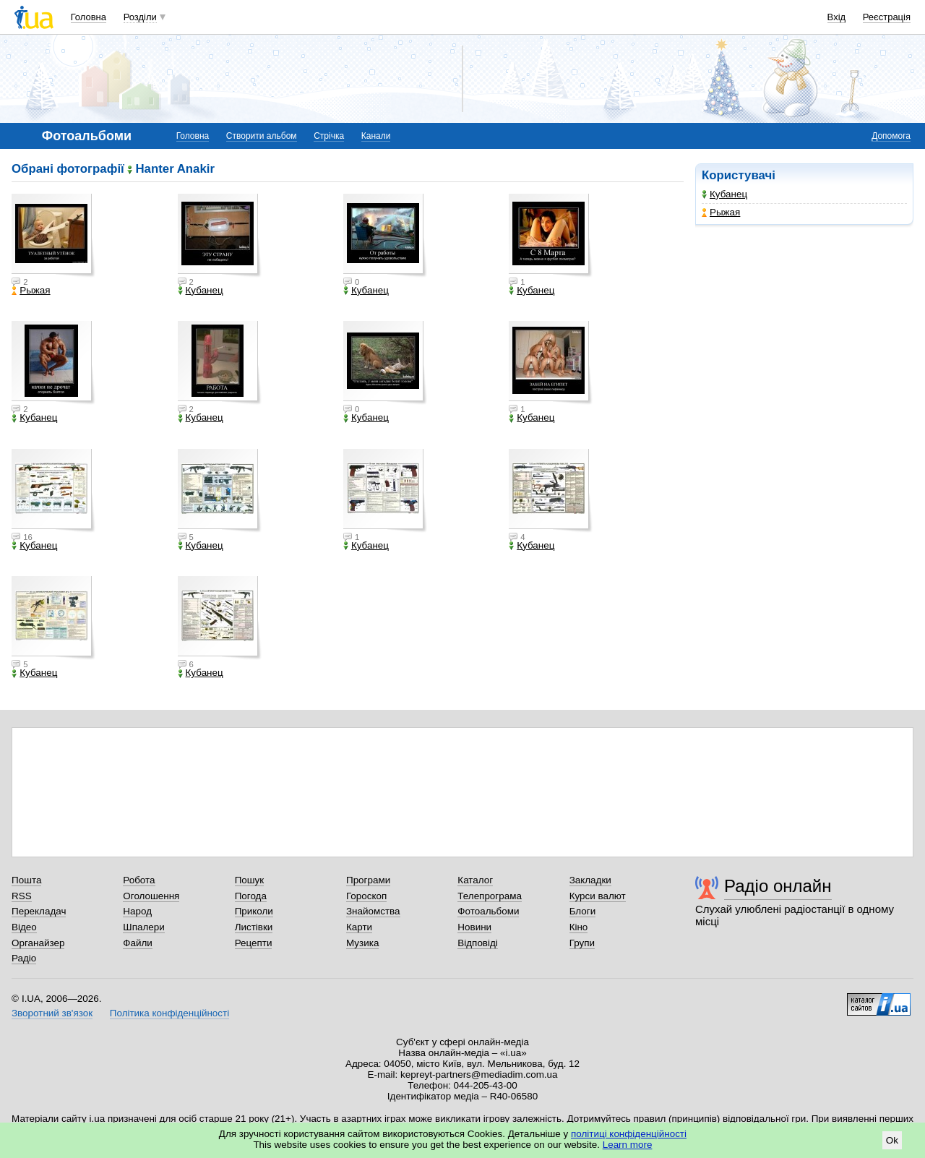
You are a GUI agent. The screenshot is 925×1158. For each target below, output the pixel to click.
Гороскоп (366, 896)
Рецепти (253, 943)
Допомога (891, 136)
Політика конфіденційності (169, 1013)
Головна (88, 17)
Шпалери (143, 927)
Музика (362, 943)
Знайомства (373, 911)
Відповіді (477, 943)
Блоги (582, 911)
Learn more (628, 1144)
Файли (137, 943)
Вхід (836, 17)
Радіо (24, 958)
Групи (582, 943)
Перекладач (39, 911)
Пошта (26, 880)
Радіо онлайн (778, 886)
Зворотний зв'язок (52, 1013)
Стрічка (329, 136)
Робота (139, 880)
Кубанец (724, 194)
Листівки (254, 927)
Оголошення (151, 896)
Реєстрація (887, 17)
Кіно (578, 927)
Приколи (254, 911)
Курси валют (597, 896)
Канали (376, 136)
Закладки (590, 880)
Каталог (475, 880)
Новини (474, 927)
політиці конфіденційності (629, 1133)
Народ (137, 911)
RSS (22, 896)
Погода (251, 896)
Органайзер (38, 943)
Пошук (249, 880)
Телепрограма (489, 896)
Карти (359, 927)
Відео (24, 927)
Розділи (140, 17)
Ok (892, 1140)
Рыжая (721, 212)
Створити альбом (261, 136)
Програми (368, 880)
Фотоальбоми (488, 911)
